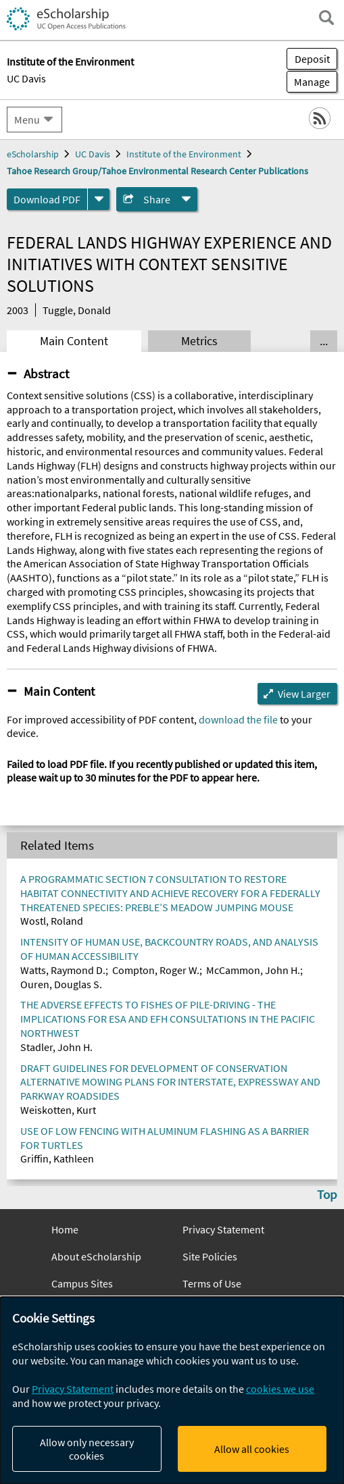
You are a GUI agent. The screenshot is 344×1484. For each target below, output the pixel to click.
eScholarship (33, 154)
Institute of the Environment (183, 154)
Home (64, 1229)
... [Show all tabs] (324, 341)
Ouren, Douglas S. (61, 984)
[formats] (98, 199)
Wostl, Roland (51, 920)
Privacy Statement (223, 1229)
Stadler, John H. (56, 1047)
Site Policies (209, 1256)
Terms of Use (211, 1283)
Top (327, 1194)
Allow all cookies (251, 1449)
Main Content (74, 341)
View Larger (304, 693)
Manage (308, 81)
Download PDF (47, 199)
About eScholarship (96, 1256)
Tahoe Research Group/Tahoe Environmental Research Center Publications (157, 171)
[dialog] (172, 1390)
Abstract (46, 373)
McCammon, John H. (253, 970)
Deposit (312, 59)
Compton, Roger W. (155, 970)
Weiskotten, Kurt (58, 1110)
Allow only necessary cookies (87, 1448)
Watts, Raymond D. (62, 970)
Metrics (199, 341)
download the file (238, 719)
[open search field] (326, 17)
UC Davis (26, 78)
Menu (27, 119)
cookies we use (280, 1389)
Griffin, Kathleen (57, 1158)
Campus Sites (82, 1283)
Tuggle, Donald (77, 310)
